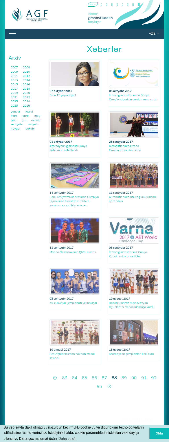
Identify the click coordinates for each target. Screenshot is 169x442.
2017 (14, 88)
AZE (152, 34)
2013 (14, 80)
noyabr (16, 128)
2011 (14, 76)
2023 (14, 101)
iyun (14, 120)
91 (144, 378)
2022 (26, 97)
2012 (26, 76)
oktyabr (33, 124)
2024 (26, 101)
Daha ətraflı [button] (67, 438)
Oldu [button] (159, 433)
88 (114, 378)
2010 (26, 71)
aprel (26, 116)
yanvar (16, 111)
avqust (36, 120)
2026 (26, 105)
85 (84, 378)
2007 (14, 67)
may (37, 116)
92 (153, 378)
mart (14, 116)
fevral (29, 111)
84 (74, 378)
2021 (14, 97)
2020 (26, 93)
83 (64, 378)
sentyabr (17, 124)
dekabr (30, 128)
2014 (26, 80)
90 (134, 378)
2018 (26, 88)
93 (99, 387)
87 (104, 378)
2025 (14, 105)
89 (124, 378)
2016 (26, 84)
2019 (14, 93)
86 (94, 378)
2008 (26, 67)
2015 (14, 84)
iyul (24, 120)
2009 (14, 71)
